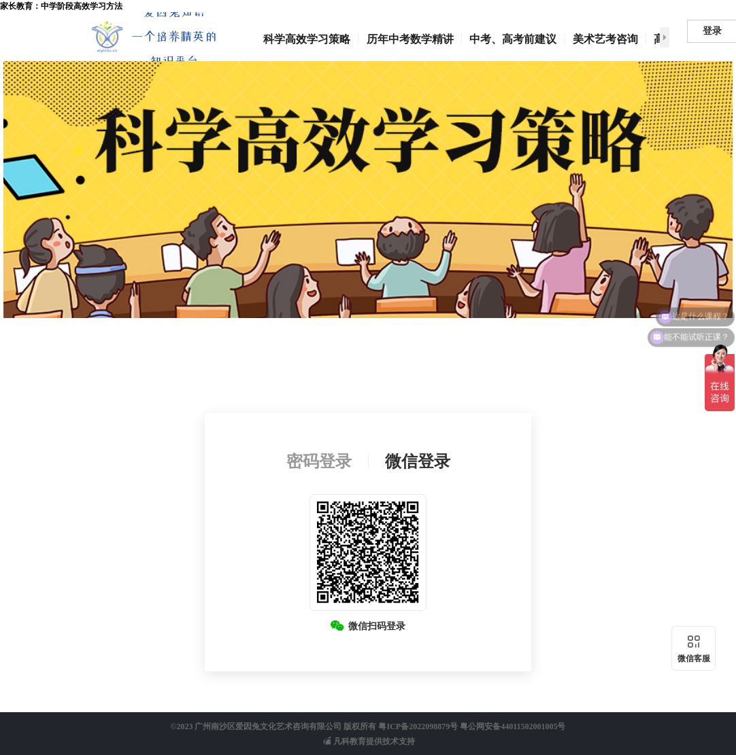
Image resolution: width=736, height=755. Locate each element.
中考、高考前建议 (512, 39)
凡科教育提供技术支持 (369, 741)
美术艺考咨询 (605, 39)
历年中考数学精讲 (410, 39)
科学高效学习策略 (306, 39)
